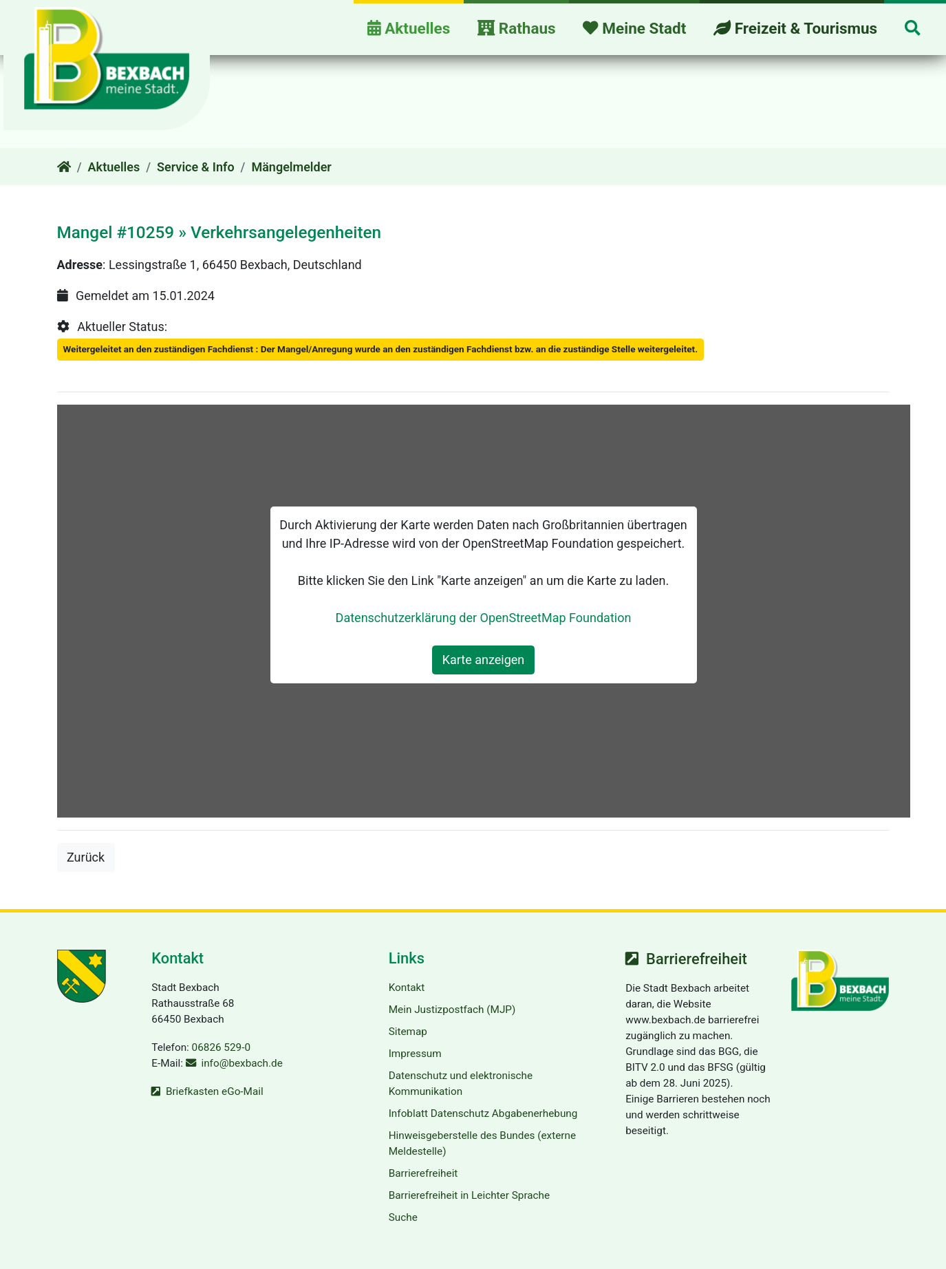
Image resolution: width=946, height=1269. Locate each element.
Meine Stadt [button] (634, 28)
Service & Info (196, 167)
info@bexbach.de (241, 1063)
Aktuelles (114, 167)
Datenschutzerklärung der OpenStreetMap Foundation (484, 617)
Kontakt (407, 987)
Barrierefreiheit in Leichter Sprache (469, 1195)
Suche (403, 1217)
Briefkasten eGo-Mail (215, 1091)
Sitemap (408, 1031)
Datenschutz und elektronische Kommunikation (461, 1083)
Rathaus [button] (516, 28)
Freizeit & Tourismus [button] (795, 28)
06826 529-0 (221, 1047)
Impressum (415, 1053)
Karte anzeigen (483, 659)
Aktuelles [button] (408, 28)
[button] (912, 29)
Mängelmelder (291, 167)
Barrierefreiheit (423, 1173)
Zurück (91, 855)
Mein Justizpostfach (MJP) (452, 1009)
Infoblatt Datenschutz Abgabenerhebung (483, 1113)
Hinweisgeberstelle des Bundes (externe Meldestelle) (482, 1143)
